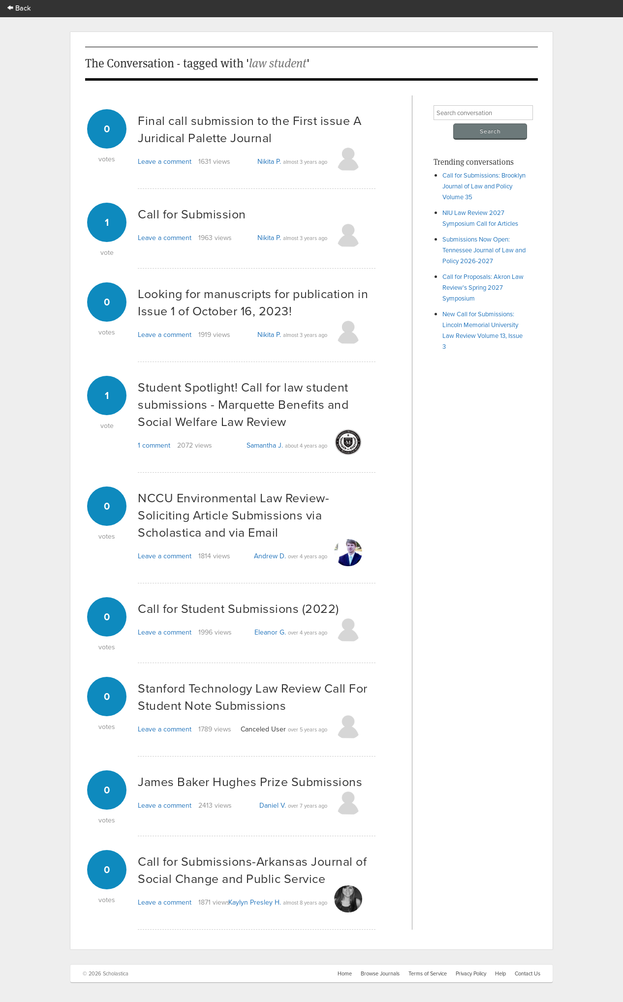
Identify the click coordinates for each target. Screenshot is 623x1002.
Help (500, 973)
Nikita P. (269, 161)
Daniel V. (272, 805)
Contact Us (527, 973)
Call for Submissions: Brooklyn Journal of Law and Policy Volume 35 (484, 186)
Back (19, 7)
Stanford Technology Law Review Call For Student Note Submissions (253, 696)
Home (345, 973)
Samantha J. (265, 445)
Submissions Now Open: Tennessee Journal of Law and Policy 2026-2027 (484, 250)
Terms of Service (427, 973)
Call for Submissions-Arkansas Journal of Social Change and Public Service (252, 869)
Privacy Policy (471, 973)
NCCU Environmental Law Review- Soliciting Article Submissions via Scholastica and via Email (233, 515)
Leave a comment (164, 161)
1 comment (154, 445)
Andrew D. (270, 556)
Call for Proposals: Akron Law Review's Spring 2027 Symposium (483, 287)
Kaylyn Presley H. (254, 902)
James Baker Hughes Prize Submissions (250, 781)
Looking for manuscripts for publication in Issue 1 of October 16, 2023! (253, 302)
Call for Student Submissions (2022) (238, 608)
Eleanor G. (270, 632)
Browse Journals (380, 973)
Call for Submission (192, 213)
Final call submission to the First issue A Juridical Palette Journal (249, 129)
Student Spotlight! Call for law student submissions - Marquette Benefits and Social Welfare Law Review (243, 404)
